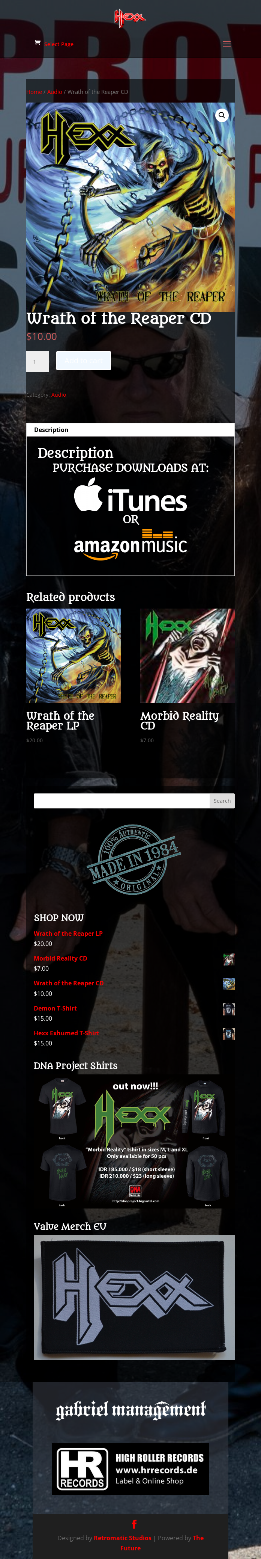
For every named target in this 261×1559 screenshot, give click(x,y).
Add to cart (83, 360)
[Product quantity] (37, 361)
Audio (54, 91)
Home (34, 91)
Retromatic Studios (123, 1538)
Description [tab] (51, 430)
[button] (222, 115)
